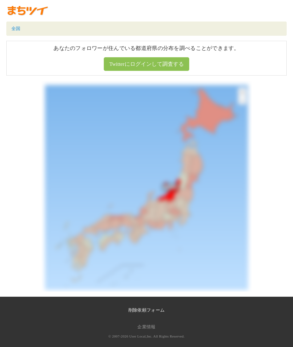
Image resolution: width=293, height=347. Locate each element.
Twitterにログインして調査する (146, 64)
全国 (16, 28)
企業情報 (146, 327)
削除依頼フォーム (146, 310)
